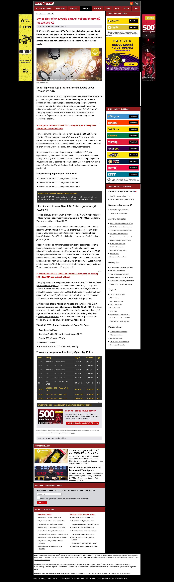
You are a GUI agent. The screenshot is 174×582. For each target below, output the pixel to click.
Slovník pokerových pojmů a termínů (120, 240)
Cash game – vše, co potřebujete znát (121, 237)
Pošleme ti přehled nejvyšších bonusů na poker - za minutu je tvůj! (66, 490)
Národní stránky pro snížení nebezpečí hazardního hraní (113, 573)
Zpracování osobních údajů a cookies (84, 578)
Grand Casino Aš (115, 308)
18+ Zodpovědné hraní (104, 578)
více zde (73, 433)
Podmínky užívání (66, 578)
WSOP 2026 (113, 311)
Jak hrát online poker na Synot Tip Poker (122, 281)
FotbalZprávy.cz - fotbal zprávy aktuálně (51, 524)
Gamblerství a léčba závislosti (118, 331)
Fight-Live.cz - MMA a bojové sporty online (51, 521)
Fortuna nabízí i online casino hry (119, 341)
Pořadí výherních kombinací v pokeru (121, 227)
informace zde (72, 567)
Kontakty (41, 578)
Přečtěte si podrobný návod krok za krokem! (77, 199)
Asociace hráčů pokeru (116, 338)
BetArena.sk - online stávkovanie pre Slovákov (53, 537)
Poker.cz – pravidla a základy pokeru (82, 517)
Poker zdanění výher (116, 335)
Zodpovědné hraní (114, 557)
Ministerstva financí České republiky (113, 555)
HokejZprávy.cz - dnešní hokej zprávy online (52, 527)
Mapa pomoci (92, 573)
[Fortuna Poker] (122, 70)
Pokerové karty (114, 298)
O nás (35, 578)
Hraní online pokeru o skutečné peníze (121, 277)
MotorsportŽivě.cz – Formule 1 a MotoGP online (53, 534)
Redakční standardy (52, 578)
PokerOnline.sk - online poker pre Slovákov (84, 546)
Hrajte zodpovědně (41, 430)
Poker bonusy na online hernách (119, 274)
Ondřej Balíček (60, 26)
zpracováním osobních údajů (57, 499)
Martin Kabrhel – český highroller (119, 321)
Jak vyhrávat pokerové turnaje (119, 233)
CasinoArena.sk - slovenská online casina (84, 543)
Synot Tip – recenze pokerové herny (120, 196)
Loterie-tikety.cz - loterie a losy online (83, 527)
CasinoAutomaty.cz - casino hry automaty (84, 531)
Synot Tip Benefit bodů (62, 236)
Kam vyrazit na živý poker (117, 294)
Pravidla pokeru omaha (116, 247)
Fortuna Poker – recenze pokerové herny (122, 199)
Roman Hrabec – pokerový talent (119, 314)
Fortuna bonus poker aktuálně (118, 213)
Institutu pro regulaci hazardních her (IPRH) (77, 557)
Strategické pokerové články (118, 257)
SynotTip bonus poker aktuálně (119, 210)
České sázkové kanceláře (117, 345)
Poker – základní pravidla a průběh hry (121, 223)
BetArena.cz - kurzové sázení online (50, 517)
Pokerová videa (114, 253)
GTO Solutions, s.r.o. (121, 578)
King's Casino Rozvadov (117, 301)
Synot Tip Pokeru (58, 147)
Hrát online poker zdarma (117, 271)
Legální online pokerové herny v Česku (121, 267)
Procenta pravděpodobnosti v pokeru (120, 230)
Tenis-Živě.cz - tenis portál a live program (51, 531)
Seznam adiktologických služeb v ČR (76, 573)
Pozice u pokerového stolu (117, 243)
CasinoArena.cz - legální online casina (83, 521)
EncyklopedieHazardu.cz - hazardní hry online (85, 524)
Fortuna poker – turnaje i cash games (121, 284)
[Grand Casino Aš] (25, 80)
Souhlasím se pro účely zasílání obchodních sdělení (64, 499)
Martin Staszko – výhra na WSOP (120, 318)
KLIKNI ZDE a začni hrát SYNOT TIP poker (82, 423)
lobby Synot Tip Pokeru (48, 317)
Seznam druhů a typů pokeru (118, 250)
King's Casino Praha (116, 304)
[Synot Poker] (148, 80)
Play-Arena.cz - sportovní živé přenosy (83, 534)
